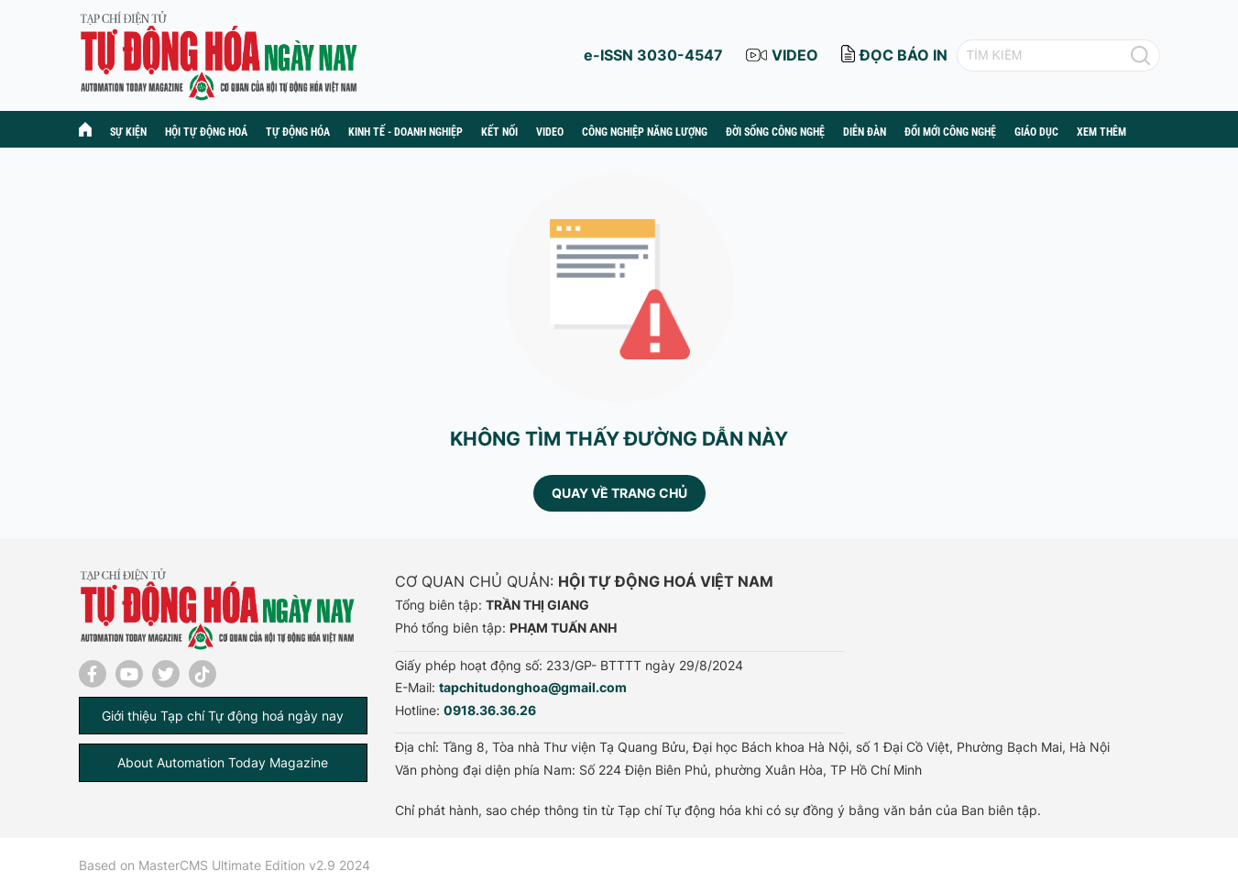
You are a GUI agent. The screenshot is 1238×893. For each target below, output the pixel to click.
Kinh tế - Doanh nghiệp (405, 132)
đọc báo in (904, 55)
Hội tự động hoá (206, 132)
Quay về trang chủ (619, 493)
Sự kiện (128, 132)
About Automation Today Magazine (222, 762)
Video (550, 132)
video (795, 55)
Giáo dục (1036, 132)
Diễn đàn (864, 132)
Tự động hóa (298, 132)
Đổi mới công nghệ (950, 132)
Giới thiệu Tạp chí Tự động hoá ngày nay (223, 715)
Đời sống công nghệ (775, 132)
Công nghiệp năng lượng (644, 132)
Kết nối (499, 132)
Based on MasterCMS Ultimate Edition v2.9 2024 (224, 865)
